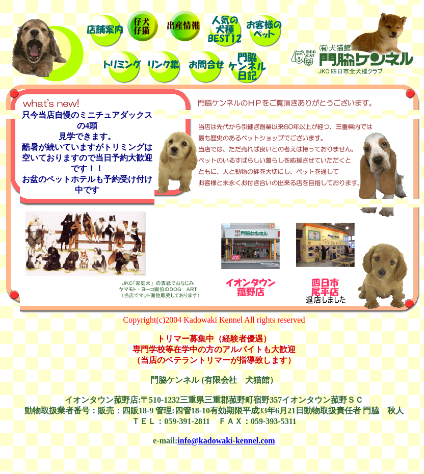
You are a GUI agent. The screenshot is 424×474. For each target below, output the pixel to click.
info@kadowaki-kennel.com (226, 440)
